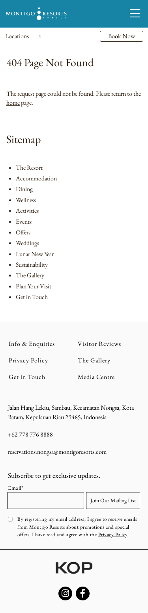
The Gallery (30, 275)
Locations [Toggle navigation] (23, 36)
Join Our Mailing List (113, 500)
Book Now (121, 36)
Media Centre (96, 377)
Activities (27, 210)
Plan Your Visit (33, 286)
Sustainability (32, 264)
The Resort (29, 167)
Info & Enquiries (32, 344)
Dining (24, 189)
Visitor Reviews (99, 344)
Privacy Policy (28, 360)
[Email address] (45, 500)
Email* (15, 487)
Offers (23, 232)
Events (24, 221)
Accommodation (36, 178)
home (13, 102)
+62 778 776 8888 (30, 434)
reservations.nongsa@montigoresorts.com (57, 452)
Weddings (27, 243)
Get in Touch (32, 297)
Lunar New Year (35, 254)
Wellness (26, 200)
